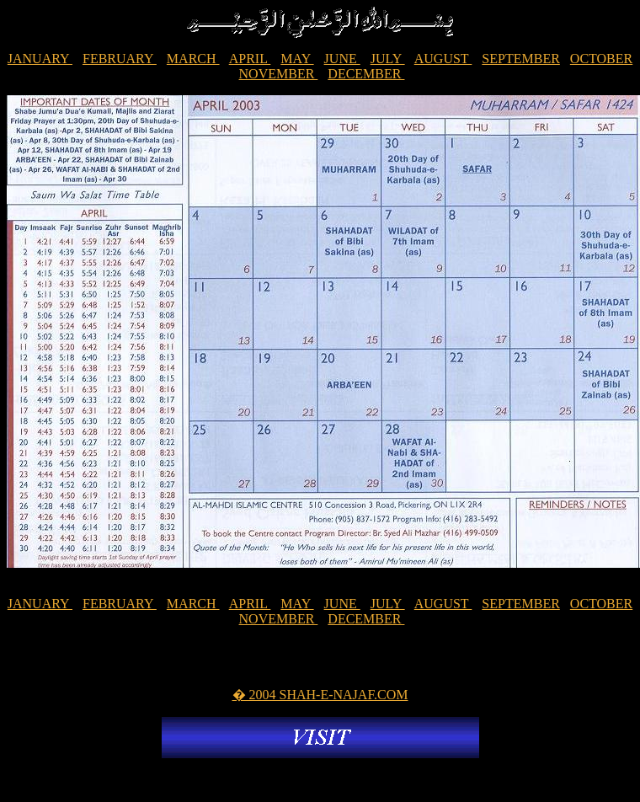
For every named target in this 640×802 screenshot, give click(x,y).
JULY (388, 58)
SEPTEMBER (520, 58)
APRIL (250, 58)
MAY (296, 58)
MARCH (193, 58)
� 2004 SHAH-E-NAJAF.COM (320, 694)
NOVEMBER (278, 74)
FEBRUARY (120, 58)
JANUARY (40, 58)
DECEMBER (366, 74)
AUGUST (443, 58)
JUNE (342, 58)
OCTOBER (601, 58)
